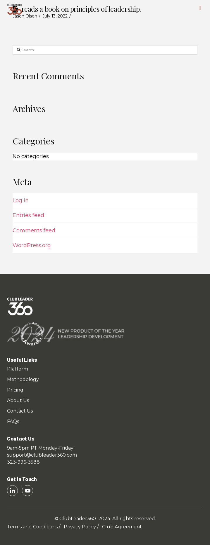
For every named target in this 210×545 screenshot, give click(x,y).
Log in (21, 200)
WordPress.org (32, 245)
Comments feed (34, 230)
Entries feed (28, 215)
